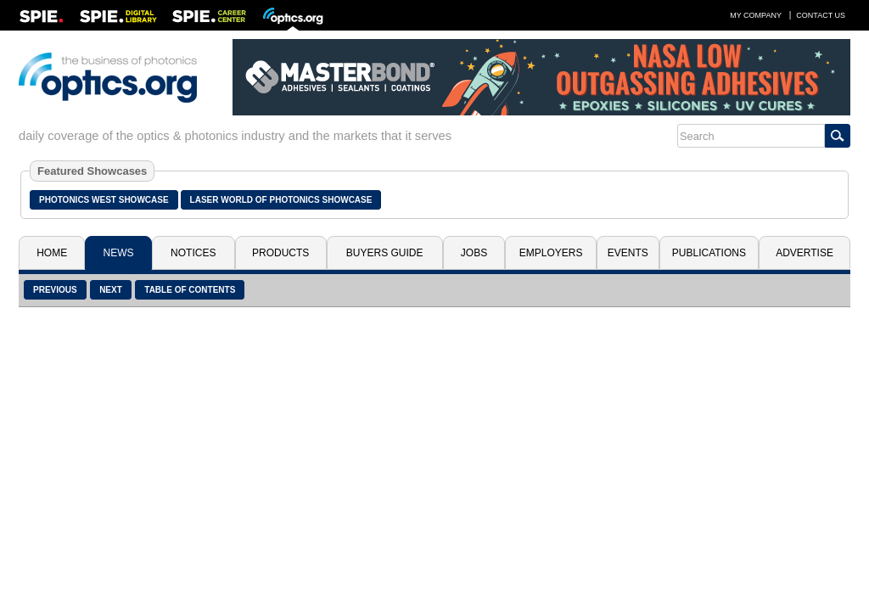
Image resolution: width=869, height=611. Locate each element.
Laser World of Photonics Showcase (281, 200)
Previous (55, 289)
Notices (193, 253)
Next (110, 289)
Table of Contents (189, 289)
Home (51, 253)
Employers (551, 253)
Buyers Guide (384, 253)
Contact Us (820, 15)
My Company (756, 15)
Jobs (474, 253)
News (119, 253)
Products (280, 253)
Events (628, 253)
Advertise (804, 253)
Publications (709, 253)
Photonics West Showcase (104, 200)
